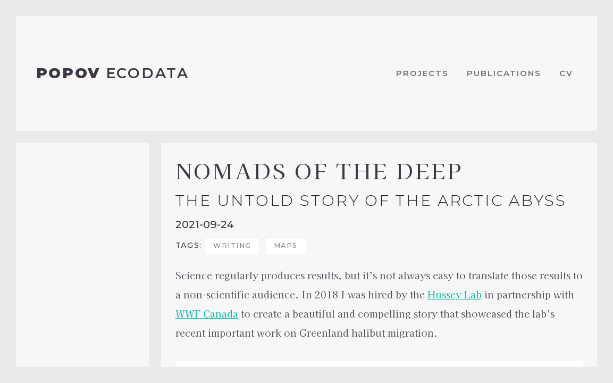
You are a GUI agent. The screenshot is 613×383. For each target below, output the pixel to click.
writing (232, 245)
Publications (504, 73)
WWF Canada (206, 313)
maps (286, 245)
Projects (422, 73)
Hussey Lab (454, 294)
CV (566, 73)
